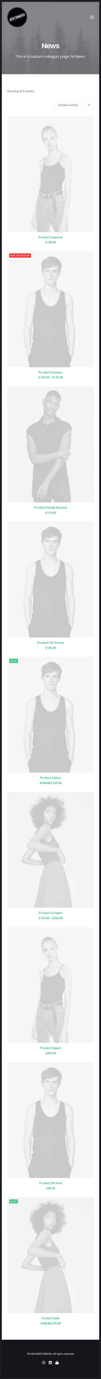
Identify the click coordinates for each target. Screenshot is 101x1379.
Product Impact (50, 1048)
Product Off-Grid (50, 1183)
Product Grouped (50, 913)
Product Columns (50, 372)
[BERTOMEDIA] (17, 17)
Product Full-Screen (50, 642)
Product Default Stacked (50, 507)
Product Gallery (50, 777)
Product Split (50, 1318)
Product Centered (50, 237)
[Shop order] (74, 105)
